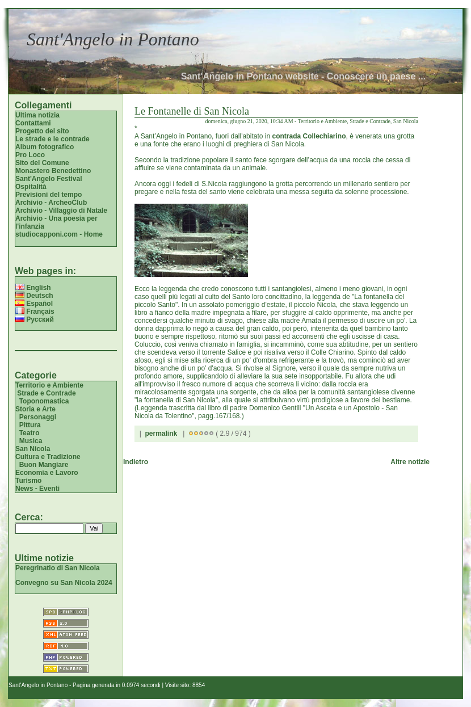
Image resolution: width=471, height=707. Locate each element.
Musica (31, 441)
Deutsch (34, 296)
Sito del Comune (42, 163)
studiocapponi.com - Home (59, 234)
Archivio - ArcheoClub (51, 203)
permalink (161, 433)
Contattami (33, 123)
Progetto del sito (42, 131)
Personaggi (37, 417)
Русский (34, 319)
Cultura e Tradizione (48, 457)
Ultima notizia (37, 115)
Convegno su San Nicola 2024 (63, 583)
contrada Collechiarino (309, 136)
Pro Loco (30, 155)
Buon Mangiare (44, 465)
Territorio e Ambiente (49, 385)
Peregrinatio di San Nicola (57, 568)
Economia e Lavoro (46, 473)
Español (34, 304)
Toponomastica (44, 401)
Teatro (29, 433)
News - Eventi (37, 489)
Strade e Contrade (46, 393)
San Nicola (32, 449)
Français (34, 311)
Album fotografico (44, 147)
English (33, 288)
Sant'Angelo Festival (48, 179)
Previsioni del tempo (48, 195)
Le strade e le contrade (52, 139)
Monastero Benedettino (53, 171)
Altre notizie (410, 462)
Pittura (30, 425)
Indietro (135, 462)
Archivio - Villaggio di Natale (61, 210)
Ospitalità (31, 187)
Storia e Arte (35, 409)
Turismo (28, 481)
